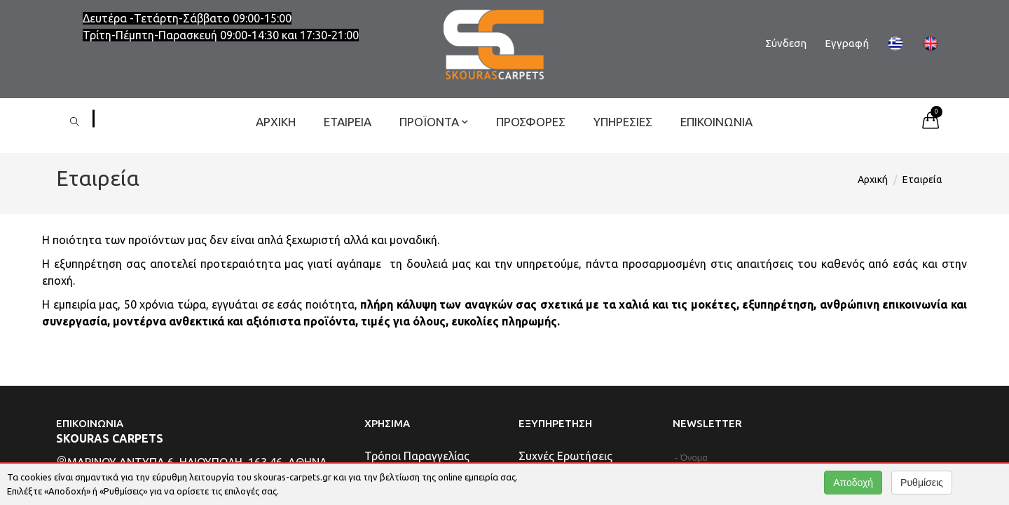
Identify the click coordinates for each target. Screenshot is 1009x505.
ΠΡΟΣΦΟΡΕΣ (530, 121)
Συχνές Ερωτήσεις (565, 456)
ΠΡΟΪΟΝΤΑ (433, 121)
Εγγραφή (847, 43)
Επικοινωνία (716, 121)
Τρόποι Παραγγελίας (416, 456)
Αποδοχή (853, 482)
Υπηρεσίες (622, 121)
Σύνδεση (785, 43)
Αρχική (276, 121)
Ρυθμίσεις (921, 482)
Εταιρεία (347, 121)
